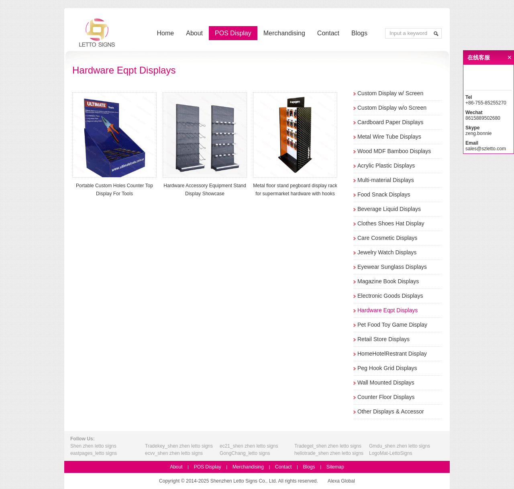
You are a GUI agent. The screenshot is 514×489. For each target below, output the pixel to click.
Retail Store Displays (383, 339)
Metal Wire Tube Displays (389, 136)
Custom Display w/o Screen (391, 107)
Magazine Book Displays (388, 281)
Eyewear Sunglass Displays (392, 267)
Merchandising (284, 33)
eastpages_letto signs (93, 453)
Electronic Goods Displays (390, 296)
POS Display (233, 33)
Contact (328, 33)
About (194, 33)
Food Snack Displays (383, 194)
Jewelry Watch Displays (386, 252)
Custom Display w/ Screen (390, 93)
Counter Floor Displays (385, 397)
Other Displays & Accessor (390, 411)
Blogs (359, 33)
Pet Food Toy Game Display (392, 324)
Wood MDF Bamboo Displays (394, 151)
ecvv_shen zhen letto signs (174, 453)
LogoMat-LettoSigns (390, 453)
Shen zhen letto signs (93, 446)
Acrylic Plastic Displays (386, 165)
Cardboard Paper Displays (390, 122)
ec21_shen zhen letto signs (249, 446)
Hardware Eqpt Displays (387, 310)
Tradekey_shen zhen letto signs (179, 446)
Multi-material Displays (385, 180)
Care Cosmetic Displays (387, 238)
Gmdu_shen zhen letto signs (399, 446)
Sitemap (335, 467)
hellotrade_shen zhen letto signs (328, 453)
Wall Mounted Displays (385, 382)
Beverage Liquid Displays (389, 209)
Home (165, 33)
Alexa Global (341, 481)
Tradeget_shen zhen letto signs (327, 446)
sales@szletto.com (485, 148)
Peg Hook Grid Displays (387, 368)
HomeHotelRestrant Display (392, 353)
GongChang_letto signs (245, 453)
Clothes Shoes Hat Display (390, 223)
